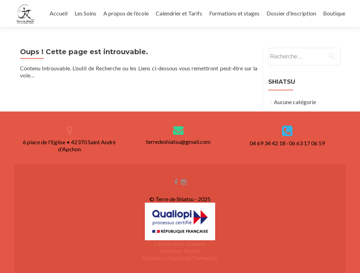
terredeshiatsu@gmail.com (178, 141)
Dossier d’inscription (291, 13)
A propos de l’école (126, 13)
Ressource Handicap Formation (180, 257)
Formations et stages (234, 13)
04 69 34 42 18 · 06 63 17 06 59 (287, 143)
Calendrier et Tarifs (179, 13)
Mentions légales (180, 250)
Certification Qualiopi (180, 243)
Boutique (334, 13)
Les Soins (85, 13)
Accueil (59, 13)
